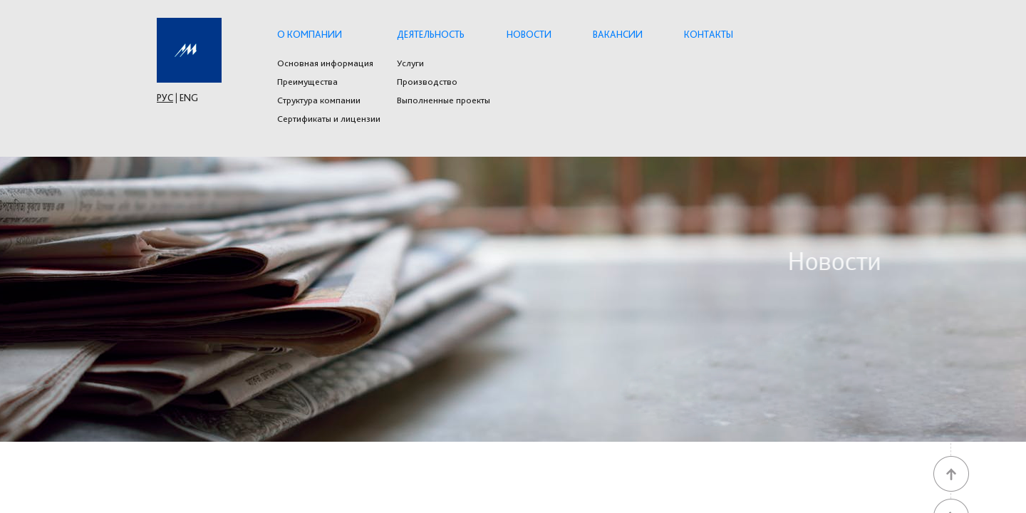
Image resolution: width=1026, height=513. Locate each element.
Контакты (708, 34)
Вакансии (618, 34)
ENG (189, 97)
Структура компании (319, 100)
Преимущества (307, 82)
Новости (529, 34)
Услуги (410, 63)
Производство (427, 82)
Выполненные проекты (443, 100)
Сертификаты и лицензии (328, 119)
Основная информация (325, 63)
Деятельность (431, 34)
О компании (309, 34)
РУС (165, 97)
